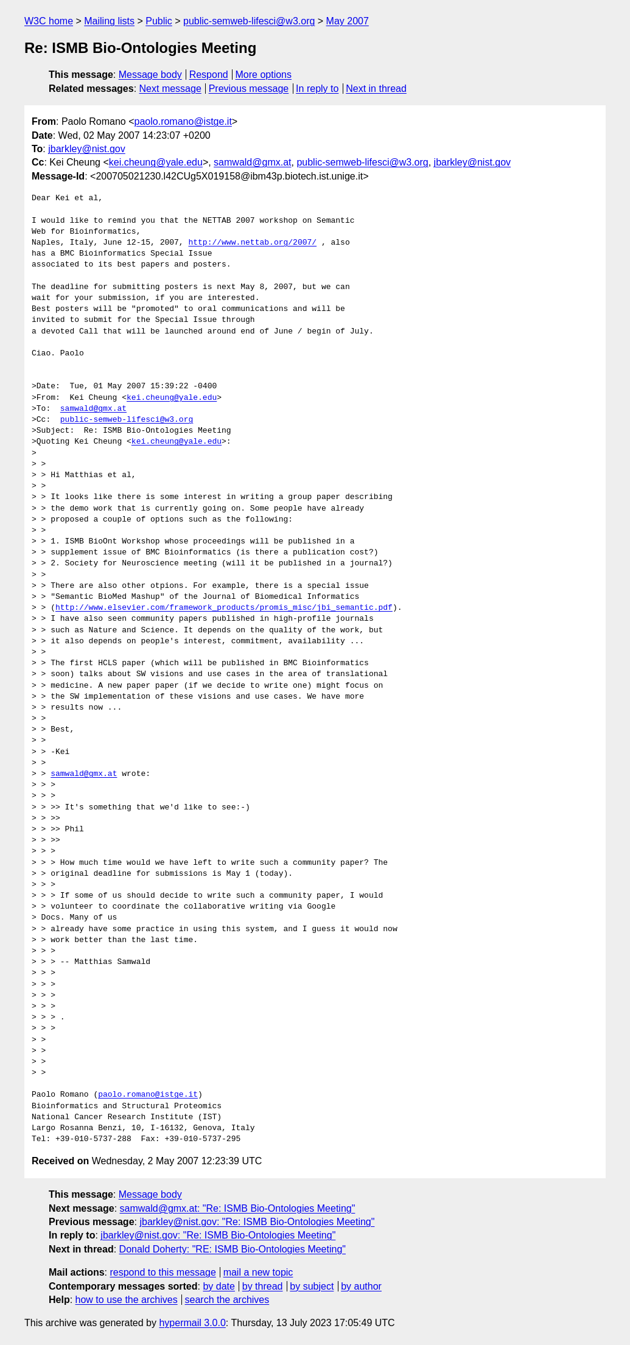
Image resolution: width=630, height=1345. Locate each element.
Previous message (249, 88)
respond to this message (162, 1272)
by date (218, 1286)
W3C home (48, 21)
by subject (312, 1286)
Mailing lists (109, 21)
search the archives (227, 1299)
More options (264, 74)
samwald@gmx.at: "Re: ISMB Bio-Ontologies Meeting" (237, 1208)
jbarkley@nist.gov (86, 149)
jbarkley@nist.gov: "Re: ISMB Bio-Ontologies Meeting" (256, 1222)
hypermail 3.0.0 (192, 1323)
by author (361, 1286)
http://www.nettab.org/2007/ (252, 242)
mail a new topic (258, 1272)
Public (158, 21)
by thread (262, 1286)
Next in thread (376, 88)
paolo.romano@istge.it (183, 121)
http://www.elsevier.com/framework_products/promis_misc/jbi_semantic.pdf (224, 608)
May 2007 (347, 21)
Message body (150, 74)
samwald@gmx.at (252, 162)
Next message (170, 88)
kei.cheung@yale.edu (156, 162)
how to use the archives (126, 1299)
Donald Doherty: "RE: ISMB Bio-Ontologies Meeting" (232, 1249)
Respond (208, 74)
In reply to (317, 88)
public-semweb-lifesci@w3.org (249, 21)
